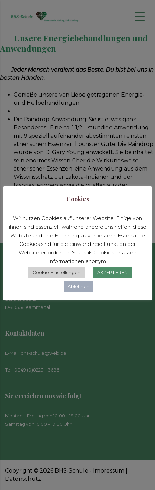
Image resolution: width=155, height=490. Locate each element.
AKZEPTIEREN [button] (112, 272)
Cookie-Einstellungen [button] (56, 272)
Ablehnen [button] (78, 286)
